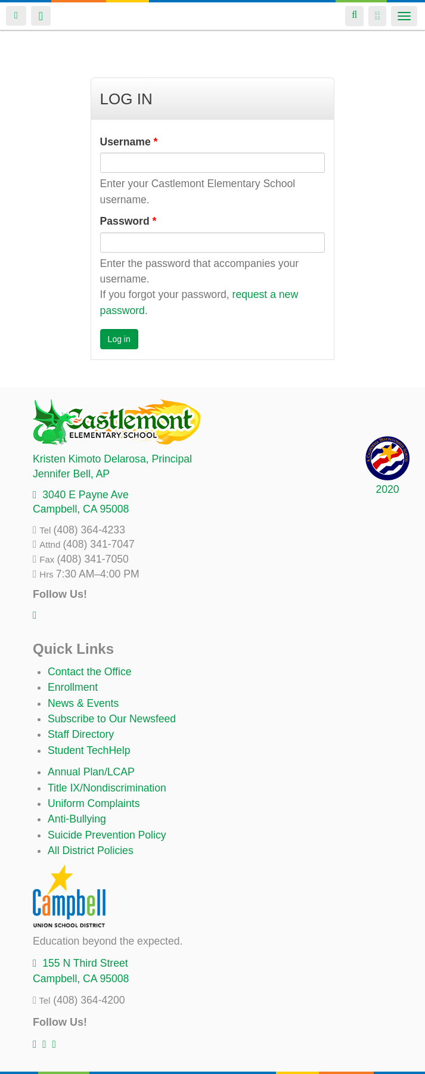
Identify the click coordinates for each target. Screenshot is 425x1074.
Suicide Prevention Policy (107, 835)
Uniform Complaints (93, 803)
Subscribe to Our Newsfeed (112, 719)
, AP (71, 474)
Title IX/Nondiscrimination (107, 788)
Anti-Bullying (77, 819)
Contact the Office (90, 672)
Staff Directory (81, 734)
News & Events (83, 703)
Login (16, 16)
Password (128, 221)
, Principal (112, 459)
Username (129, 142)
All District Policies (91, 850)
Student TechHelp (89, 750)
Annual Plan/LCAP (91, 772)
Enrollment (73, 687)
